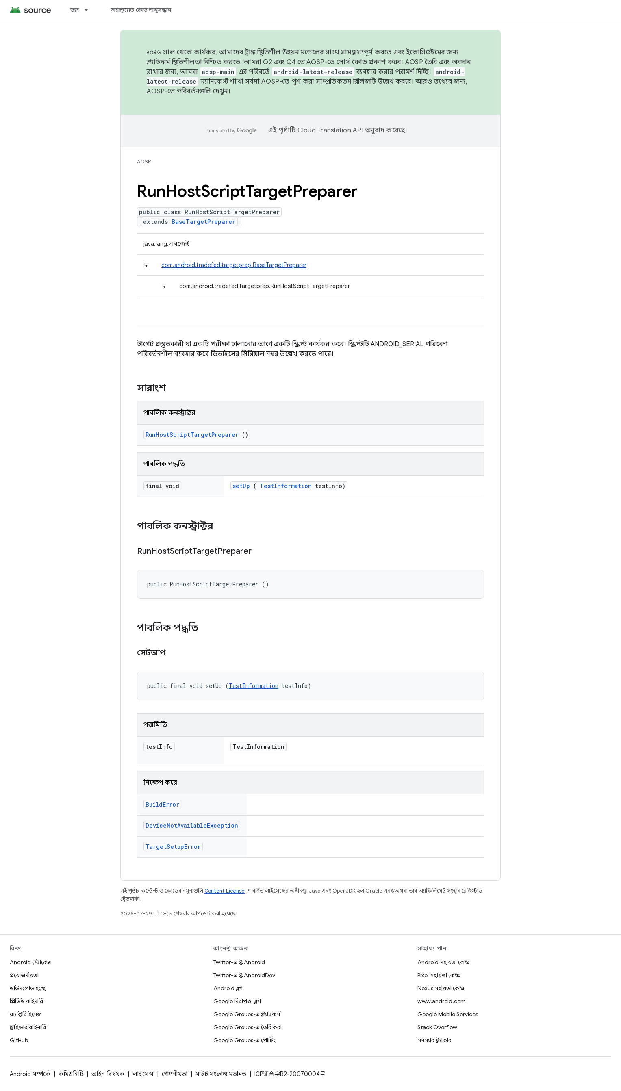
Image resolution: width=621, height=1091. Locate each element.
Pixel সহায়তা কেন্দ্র (438, 975)
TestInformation (286, 486)
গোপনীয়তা (174, 1074)
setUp (241, 486)
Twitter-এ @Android (239, 962)
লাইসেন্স (143, 1074)
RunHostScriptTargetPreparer (192, 434)
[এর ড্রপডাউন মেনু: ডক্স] (90, 10)
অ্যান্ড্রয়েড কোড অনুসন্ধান (141, 9)
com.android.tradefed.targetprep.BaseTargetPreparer (233, 265)
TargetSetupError (173, 846)
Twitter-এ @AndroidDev (244, 975)
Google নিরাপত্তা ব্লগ (237, 1001)
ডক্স (74, 9)
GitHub (19, 1040)
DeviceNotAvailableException (191, 825)
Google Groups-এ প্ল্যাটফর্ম (246, 1014)
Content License (224, 890)
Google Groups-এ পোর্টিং (244, 1040)
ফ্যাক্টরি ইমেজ (25, 1014)
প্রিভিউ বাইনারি (26, 1001)
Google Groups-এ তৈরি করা (247, 1027)
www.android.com (441, 1001)
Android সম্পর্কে (30, 1074)
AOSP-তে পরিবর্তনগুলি (179, 91)
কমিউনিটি (71, 1074)
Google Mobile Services (447, 1014)
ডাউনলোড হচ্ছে (28, 988)
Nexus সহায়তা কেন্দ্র (441, 988)
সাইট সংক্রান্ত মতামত (220, 1074)
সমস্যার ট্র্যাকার (434, 1040)
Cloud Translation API (330, 130)
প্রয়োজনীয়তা (24, 975)
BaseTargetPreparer (203, 222)
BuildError (162, 804)
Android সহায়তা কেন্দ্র (443, 962)
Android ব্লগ (228, 988)
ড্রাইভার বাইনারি (28, 1027)
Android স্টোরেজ (30, 962)
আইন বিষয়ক (107, 1074)
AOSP (144, 161)
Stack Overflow (437, 1027)
